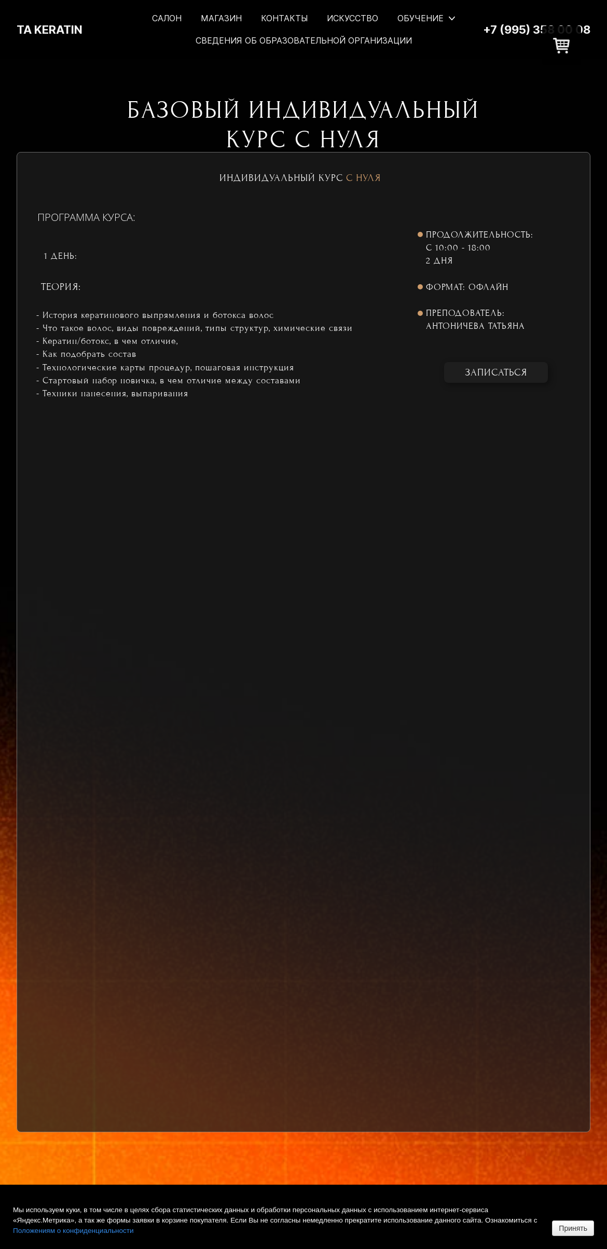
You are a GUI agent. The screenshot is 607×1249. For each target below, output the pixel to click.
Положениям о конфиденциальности (73, 1230)
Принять (573, 1228)
